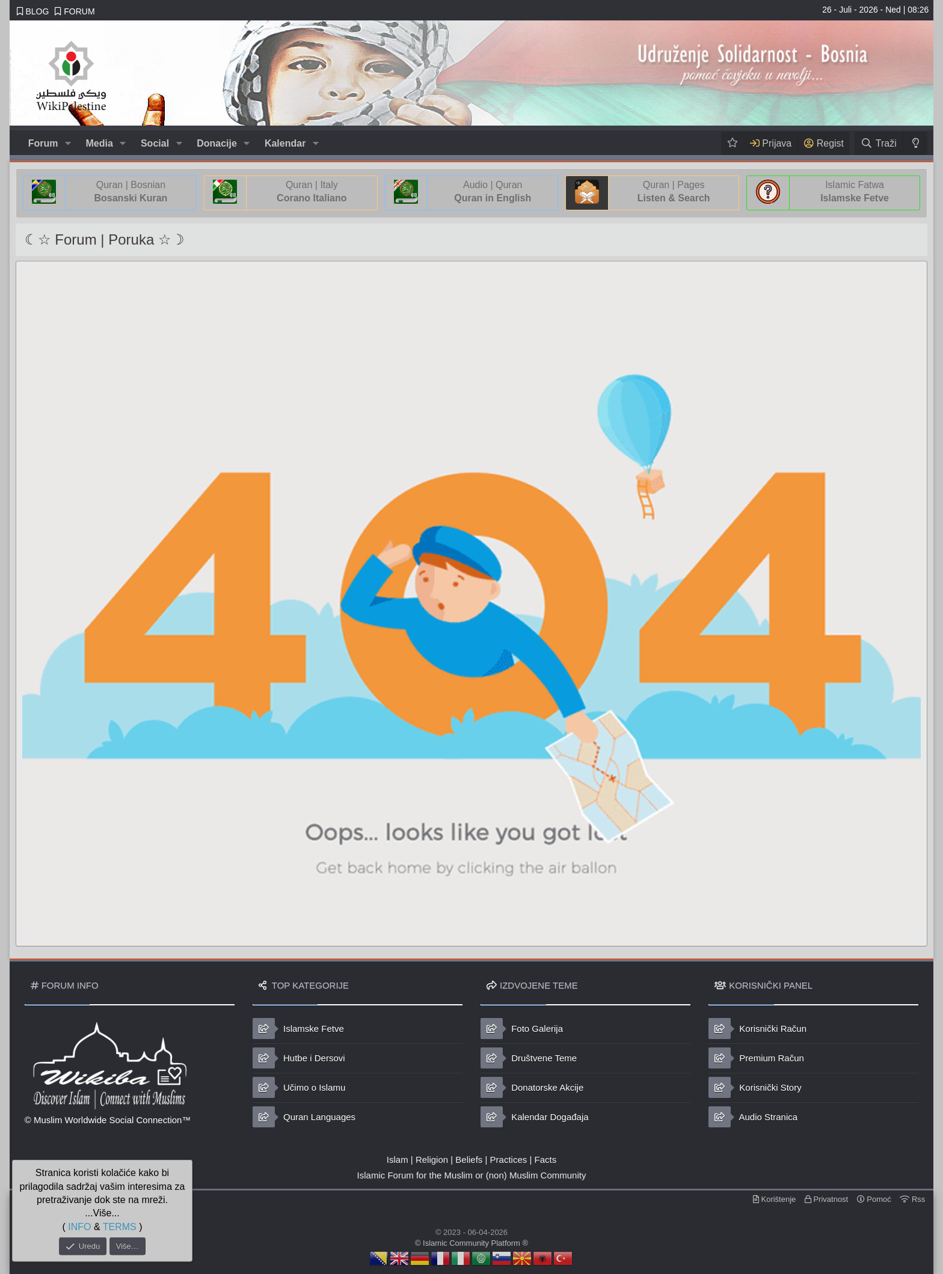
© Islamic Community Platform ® (471, 1243)
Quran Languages (304, 1116)
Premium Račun (756, 1057)
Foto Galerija (522, 1028)
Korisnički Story (755, 1087)
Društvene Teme (529, 1057)
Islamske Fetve (298, 1028)
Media (99, 143)
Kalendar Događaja (535, 1116)
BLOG (33, 11)
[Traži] (879, 143)
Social (155, 143)
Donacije (217, 143)
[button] (67, 143)
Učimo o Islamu (299, 1087)
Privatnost (826, 1199)
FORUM (74, 11)
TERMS (120, 1226)
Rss (912, 1199)
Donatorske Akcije (532, 1087)
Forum (43, 143)
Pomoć (874, 1199)
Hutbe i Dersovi (299, 1057)
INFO (79, 1226)
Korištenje (774, 1199)
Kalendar (285, 143)
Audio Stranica (752, 1116)
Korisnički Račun (757, 1028)
